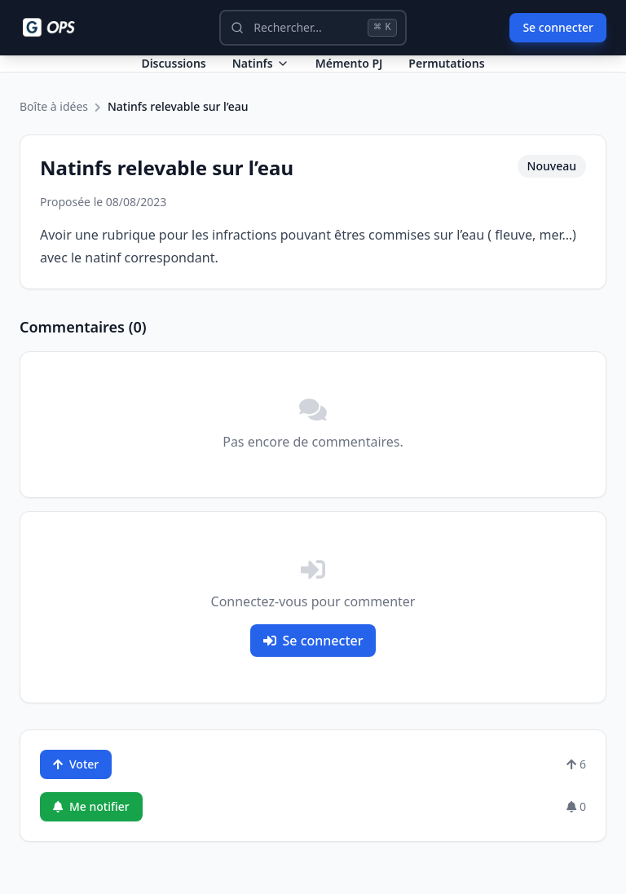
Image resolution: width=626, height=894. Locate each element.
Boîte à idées (54, 132)
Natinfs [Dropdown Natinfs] (260, 76)
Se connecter (557, 27)
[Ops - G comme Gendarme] (60, 27)
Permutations (446, 76)
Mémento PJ (349, 76)
